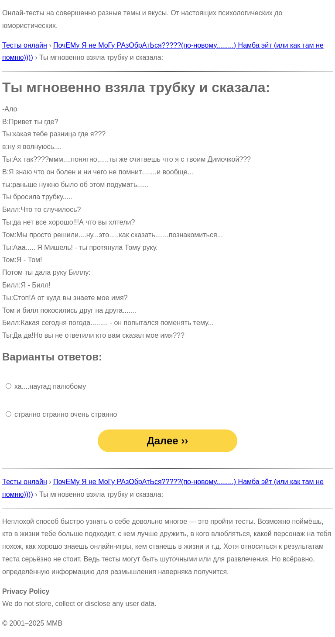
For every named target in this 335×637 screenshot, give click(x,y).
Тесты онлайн (24, 45)
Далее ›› (167, 441)
